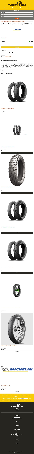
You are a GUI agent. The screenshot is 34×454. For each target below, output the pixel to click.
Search (17, 18)
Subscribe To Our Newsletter (11, 398)
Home (2, 21)
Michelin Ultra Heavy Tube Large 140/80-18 (18, 21)
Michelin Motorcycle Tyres (7, 21)
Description (2, 56)
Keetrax (19, 452)
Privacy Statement (24, 451)
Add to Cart (17, 47)
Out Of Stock (17, 351)
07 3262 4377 (17, 411)
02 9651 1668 (17, 409)
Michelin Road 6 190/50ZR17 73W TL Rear (7, 108)
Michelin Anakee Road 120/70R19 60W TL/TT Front (9, 345)
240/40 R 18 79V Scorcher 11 (5, 385)
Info (13, 52)
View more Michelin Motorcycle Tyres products (7, 68)
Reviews (8, 56)
